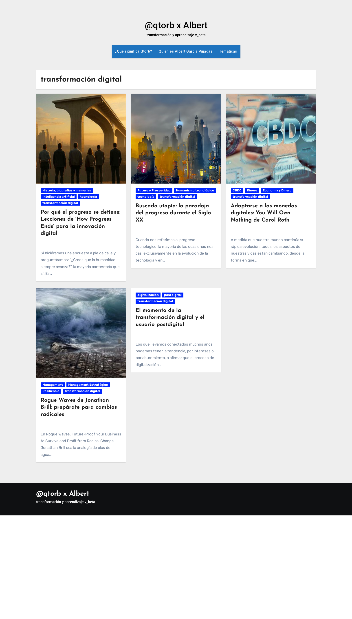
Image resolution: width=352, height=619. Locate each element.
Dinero (252, 190)
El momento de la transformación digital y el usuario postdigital (170, 317)
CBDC (237, 190)
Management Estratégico (88, 385)
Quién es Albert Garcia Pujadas (185, 51)
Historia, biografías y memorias (66, 190)
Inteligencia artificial (58, 197)
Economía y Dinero (277, 190)
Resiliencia (50, 391)
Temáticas (228, 51)
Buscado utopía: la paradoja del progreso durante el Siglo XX (173, 213)
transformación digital (60, 203)
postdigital (173, 295)
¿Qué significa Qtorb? (133, 51)
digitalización (148, 295)
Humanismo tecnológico (195, 190)
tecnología (88, 197)
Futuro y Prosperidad (154, 190)
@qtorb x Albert (176, 25)
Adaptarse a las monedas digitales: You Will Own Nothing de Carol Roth (264, 213)
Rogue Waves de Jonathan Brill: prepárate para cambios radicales (79, 407)
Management (52, 385)
